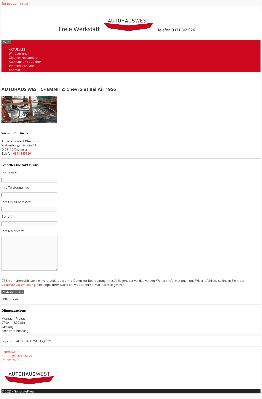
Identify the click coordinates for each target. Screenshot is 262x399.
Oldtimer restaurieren (24, 58)
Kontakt (14, 70)
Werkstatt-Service (21, 66)
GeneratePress (24, 391)
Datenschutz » (11, 360)
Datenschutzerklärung (18, 285)
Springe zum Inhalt (14, 3)
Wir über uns (18, 53)
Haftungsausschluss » (16, 356)
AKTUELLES (17, 49)
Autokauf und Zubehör (25, 62)
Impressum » (10, 352)
